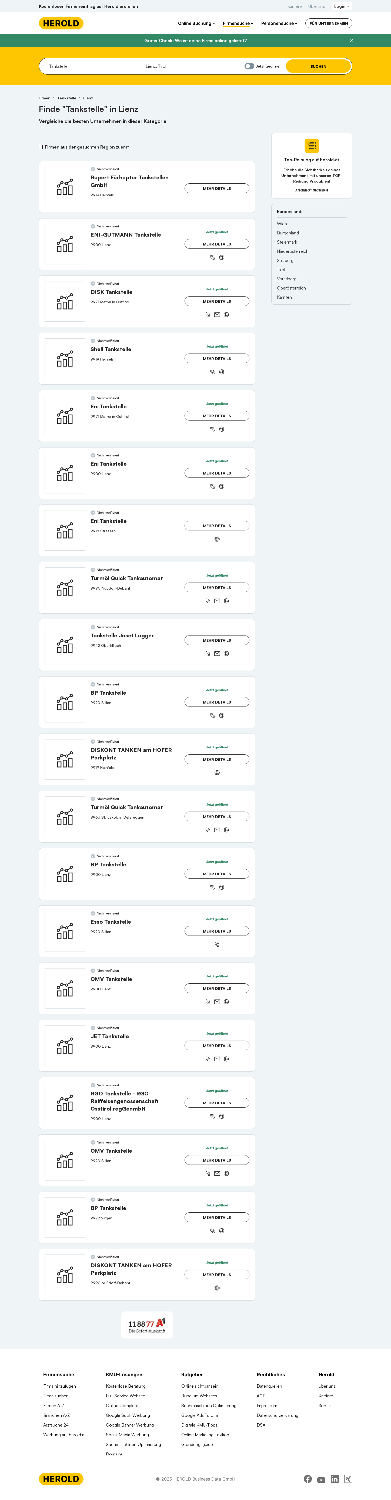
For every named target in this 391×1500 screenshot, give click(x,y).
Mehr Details (217, 188)
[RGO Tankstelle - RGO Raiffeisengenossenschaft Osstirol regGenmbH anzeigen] (65, 1103)
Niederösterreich (293, 251)
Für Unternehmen (329, 23)
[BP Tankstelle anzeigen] (65, 702)
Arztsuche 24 (56, 1425)
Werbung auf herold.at (64, 1434)
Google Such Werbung (128, 1415)
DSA (261, 1425)
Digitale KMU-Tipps (199, 1425)
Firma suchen (56, 1395)
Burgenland (288, 233)
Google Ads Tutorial (200, 1415)
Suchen (318, 66)
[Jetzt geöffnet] (249, 66)
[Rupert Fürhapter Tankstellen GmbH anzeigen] (65, 187)
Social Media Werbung (127, 1434)
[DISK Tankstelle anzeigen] (65, 301)
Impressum (267, 1405)
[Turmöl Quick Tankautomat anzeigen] (65, 587)
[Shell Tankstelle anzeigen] (65, 358)
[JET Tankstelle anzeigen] (65, 1045)
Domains (114, 1454)
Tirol (281, 269)
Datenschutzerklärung (277, 1415)
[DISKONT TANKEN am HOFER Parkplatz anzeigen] (65, 759)
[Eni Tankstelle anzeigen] (65, 416)
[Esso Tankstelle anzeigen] (65, 931)
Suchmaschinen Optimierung (133, 1444)
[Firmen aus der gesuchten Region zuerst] (41, 147)
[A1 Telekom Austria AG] (147, 1324)
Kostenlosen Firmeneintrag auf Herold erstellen (88, 6)
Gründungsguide (197, 1444)
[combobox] (91, 66)
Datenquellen (269, 1386)
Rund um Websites (199, 1395)
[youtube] (321, 1485)
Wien (282, 223)
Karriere (294, 6)
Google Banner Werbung (130, 1425)
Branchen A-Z (56, 1415)
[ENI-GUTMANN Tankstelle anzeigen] (65, 244)
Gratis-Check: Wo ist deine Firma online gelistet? (195, 40)
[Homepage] (61, 23)
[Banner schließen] (351, 41)
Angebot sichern (311, 190)
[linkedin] (335, 1485)
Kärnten (284, 297)
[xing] (348, 1485)
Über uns (316, 6)
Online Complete (122, 1405)
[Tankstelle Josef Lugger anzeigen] (65, 645)
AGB (261, 1395)
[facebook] (308, 1485)
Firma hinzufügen (59, 1386)
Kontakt (326, 1405)
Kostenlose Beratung (126, 1386)
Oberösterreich (291, 288)
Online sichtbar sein (199, 1386)
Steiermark (287, 242)
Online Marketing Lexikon (205, 1434)
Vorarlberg (286, 278)
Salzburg (285, 260)
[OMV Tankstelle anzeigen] (65, 988)
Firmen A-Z (53, 1405)
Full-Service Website (125, 1395)
